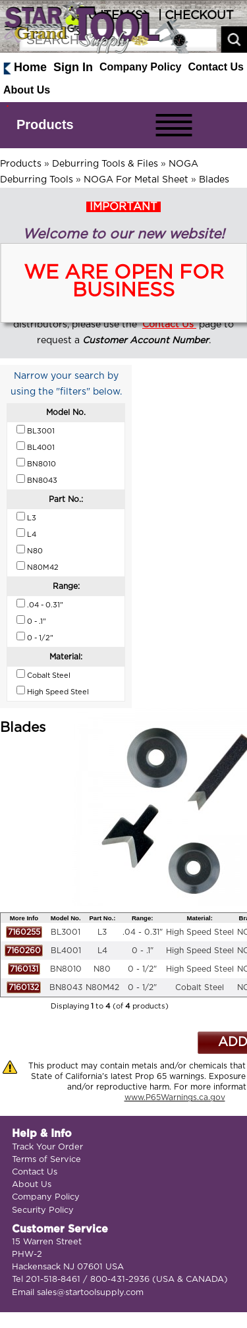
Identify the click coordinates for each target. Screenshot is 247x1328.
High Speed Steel (200, 932)
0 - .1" (142, 950)
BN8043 (65, 987)
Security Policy (43, 1210)
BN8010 (66, 969)
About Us (26, 90)
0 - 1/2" (142, 969)
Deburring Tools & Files (105, 164)
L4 (102, 950)
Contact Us (216, 66)
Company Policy (140, 66)
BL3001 (65, 932)
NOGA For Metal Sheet (136, 179)
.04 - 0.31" (143, 932)
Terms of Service (46, 1159)
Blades (214, 179)
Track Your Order (47, 1147)
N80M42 (102, 987)
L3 (102, 932)
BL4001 (66, 950)
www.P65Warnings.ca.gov (174, 1097)
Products (45, 124)
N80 (102, 969)
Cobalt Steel (199, 987)
